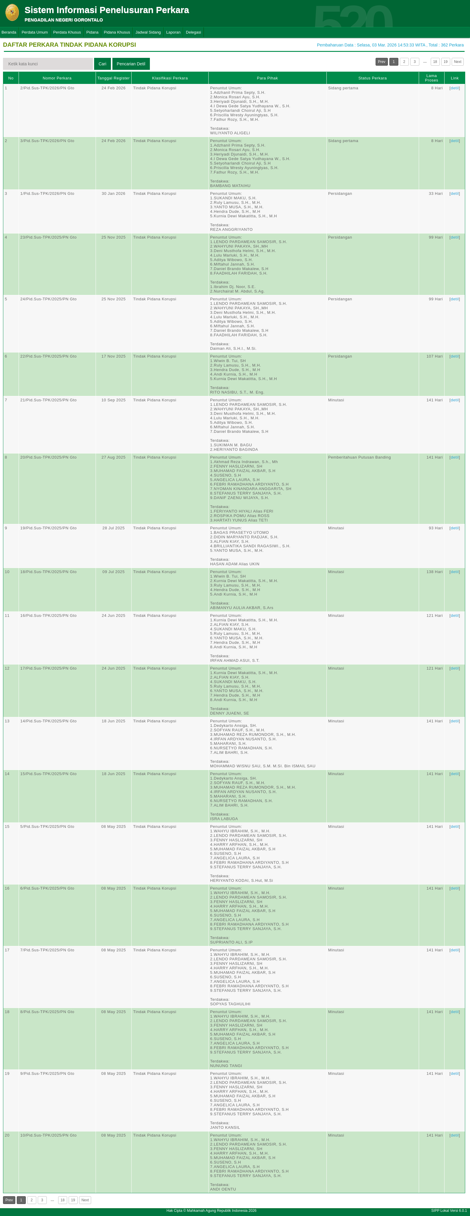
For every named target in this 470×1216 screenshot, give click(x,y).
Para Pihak (267, 78)
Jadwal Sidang (148, 32)
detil (455, 88)
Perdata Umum (35, 32)
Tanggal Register (113, 78)
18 (435, 62)
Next (458, 62)
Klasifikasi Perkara (170, 78)
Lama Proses (431, 77)
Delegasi (193, 32)
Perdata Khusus (67, 32)
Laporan (173, 32)
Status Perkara (372, 78)
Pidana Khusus (117, 32)
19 (446, 62)
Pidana (92, 32)
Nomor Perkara (57, 78)
